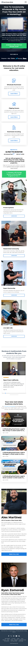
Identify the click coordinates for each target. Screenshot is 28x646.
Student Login (21, 640)
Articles (22, 638)
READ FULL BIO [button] (14, 554)
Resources (4, 639)
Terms (8, 639)
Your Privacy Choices (14, 640)
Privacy (12, 639)
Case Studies (13, 638)
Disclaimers (16, 639)
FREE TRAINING (7, 638)
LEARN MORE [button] (14, 216)
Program (18, 638)
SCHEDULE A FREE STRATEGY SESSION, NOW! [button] (14, 45)
